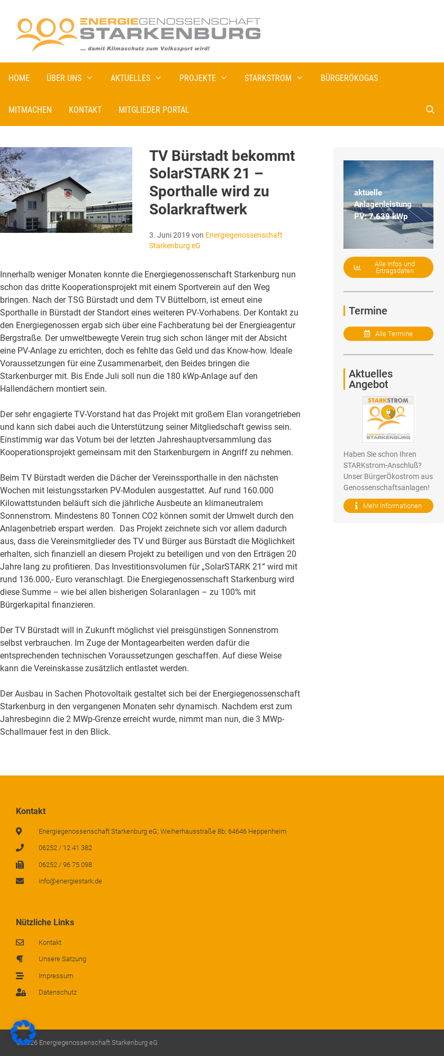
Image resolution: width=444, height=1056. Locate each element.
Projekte (208, 78)
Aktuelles (141, 78)
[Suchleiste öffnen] (430, 110)
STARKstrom (278, 78)
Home (19, 78)
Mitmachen (30, 110)
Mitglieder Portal (154, 110)
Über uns (74, 78)
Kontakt (85, 110)
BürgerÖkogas (349, 78)
